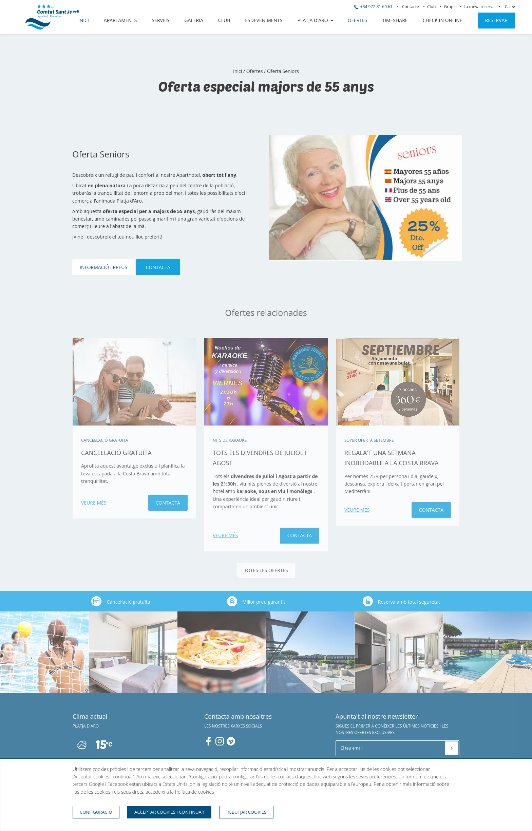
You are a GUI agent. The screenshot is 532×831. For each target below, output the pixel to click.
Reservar (496, 20)
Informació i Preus (103, 267)
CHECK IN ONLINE (442, 20)
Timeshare (394, 20)
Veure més (93, 502)
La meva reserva (479, 7)
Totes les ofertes (266, 570)
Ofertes (357, 20)
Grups (449, 7)
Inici (83, 20)
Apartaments (120, 20)
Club (431, 7)
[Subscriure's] (451, 748)
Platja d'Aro (313, 20)
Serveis (160, 20)
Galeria (193, 20)
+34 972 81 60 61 (373, 7)
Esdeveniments (263, 20)
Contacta (158, 267)
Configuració (96, 812)
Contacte (410, 7)
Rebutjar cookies (246, 812)
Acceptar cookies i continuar (169, 812)
